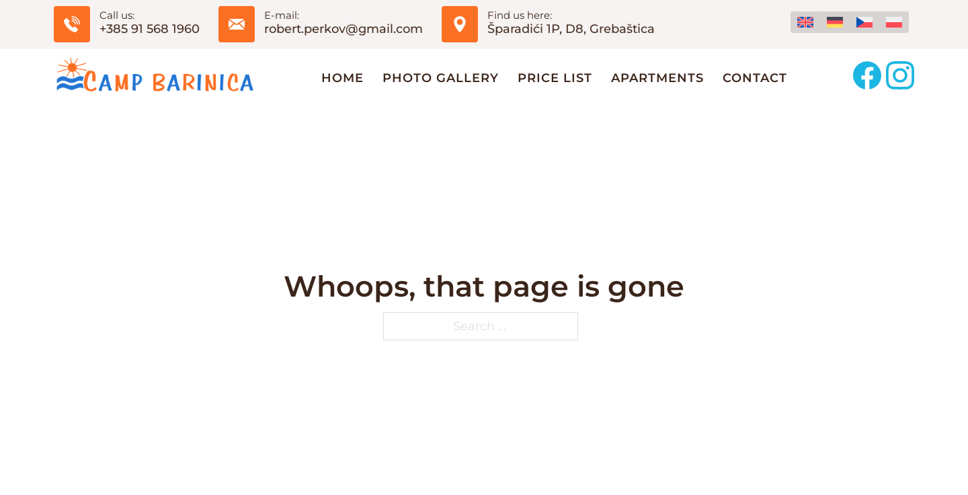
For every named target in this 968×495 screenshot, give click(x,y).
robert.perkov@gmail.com (343, 29)
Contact (755, 78)
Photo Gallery (440, 78)
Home (342, 78)
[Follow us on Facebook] (867, 78)
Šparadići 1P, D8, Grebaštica (571, 29)
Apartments (657, 78)
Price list (555, 78)
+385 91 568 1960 (149, 29)
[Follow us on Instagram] (900, 78)
